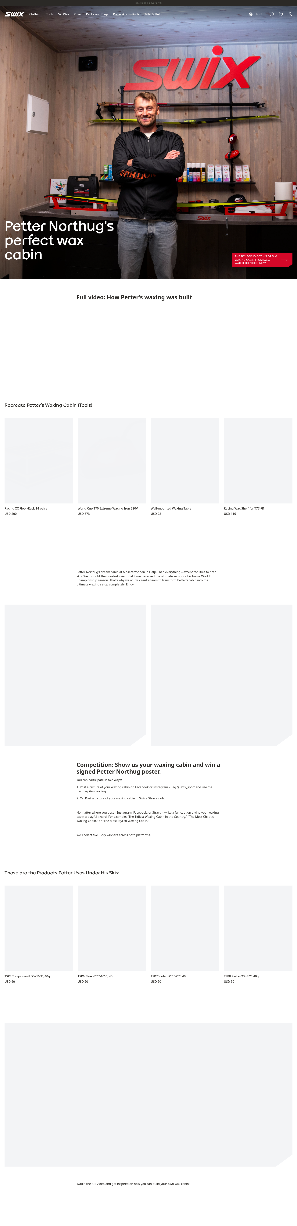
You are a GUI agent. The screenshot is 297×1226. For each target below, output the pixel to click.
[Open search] (272, 14)
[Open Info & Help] (153, 14)
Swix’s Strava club (151, 798)
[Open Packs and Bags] (97, 14)
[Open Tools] (50, 14)
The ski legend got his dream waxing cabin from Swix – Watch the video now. (261, 259)
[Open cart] (281, 14)
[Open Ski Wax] (63, 14)
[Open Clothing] (35, 14)
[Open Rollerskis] (120, 14)
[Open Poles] (78, 14)
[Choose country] (257, 14)
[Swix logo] (15, 14)
